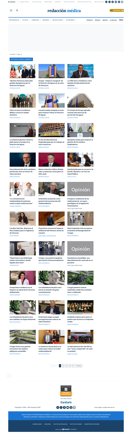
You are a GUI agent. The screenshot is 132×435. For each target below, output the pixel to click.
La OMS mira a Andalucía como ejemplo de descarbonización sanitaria (80, 83)
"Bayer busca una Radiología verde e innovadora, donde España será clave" (21, 263)
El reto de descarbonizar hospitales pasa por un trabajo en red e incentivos (51, 143)
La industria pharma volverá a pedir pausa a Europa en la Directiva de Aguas (22, 143)
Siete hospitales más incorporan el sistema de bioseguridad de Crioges (77, 233)
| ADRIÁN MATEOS (52, 239)
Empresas (46, 20)
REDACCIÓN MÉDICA (16, 119)
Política (26, 20)
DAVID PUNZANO (14, 239)
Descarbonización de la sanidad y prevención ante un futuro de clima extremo (22, 173)
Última (80, 371)
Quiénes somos (33, 430)
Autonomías (71, 20)
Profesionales (15, 20)
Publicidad (45, 430)
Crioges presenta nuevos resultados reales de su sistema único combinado (80, 293)
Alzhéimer (58, 2)
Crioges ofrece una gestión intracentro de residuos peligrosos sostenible (21, 354)
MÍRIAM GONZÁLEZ (73, 88)
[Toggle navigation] (11, 10)
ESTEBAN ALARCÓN (15, 88)
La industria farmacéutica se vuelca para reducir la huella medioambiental (50, 354)
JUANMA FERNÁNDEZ (16, 209)
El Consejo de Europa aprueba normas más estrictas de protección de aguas (79, 113)
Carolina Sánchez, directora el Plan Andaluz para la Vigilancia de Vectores (22, 233)
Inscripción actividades (95, 430)
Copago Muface (24, 2)
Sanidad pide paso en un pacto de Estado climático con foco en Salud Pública (79, 173)
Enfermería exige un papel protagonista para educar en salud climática (50, 324)
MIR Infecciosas (99, 2)
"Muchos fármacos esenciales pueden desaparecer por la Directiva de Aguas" (22, 83)
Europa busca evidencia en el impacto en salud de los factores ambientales (21, 293)
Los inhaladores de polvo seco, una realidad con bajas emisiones (22, 324)
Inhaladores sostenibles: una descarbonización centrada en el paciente (79, 263)
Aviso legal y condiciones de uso (104, 413)
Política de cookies (77, 430)
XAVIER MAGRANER (15, 299)
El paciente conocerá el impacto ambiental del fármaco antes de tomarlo (51, 233)
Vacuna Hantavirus (69, 2)
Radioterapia (48, 2)
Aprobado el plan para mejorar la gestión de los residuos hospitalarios (80, 143)
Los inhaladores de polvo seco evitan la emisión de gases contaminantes (50, 293)
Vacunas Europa (36, 2)
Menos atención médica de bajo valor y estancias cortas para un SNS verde (51, 173)
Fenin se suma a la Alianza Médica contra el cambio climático (20, 113)
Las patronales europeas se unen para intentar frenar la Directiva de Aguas (50, 113)
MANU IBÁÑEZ (42, 239)
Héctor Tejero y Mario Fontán (75, 211)
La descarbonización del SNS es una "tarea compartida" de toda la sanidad (80, 354)
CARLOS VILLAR (72, 179)
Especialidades (58, 20)
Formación (36, 20)
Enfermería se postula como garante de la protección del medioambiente (50, 203)
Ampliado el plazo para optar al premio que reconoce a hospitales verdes (80, 324)
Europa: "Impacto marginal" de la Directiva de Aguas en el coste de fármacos (51, 83)
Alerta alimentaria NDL (84, 2)
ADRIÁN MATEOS (14, 269)
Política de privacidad (59, 430)
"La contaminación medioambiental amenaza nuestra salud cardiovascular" (22, 203)
